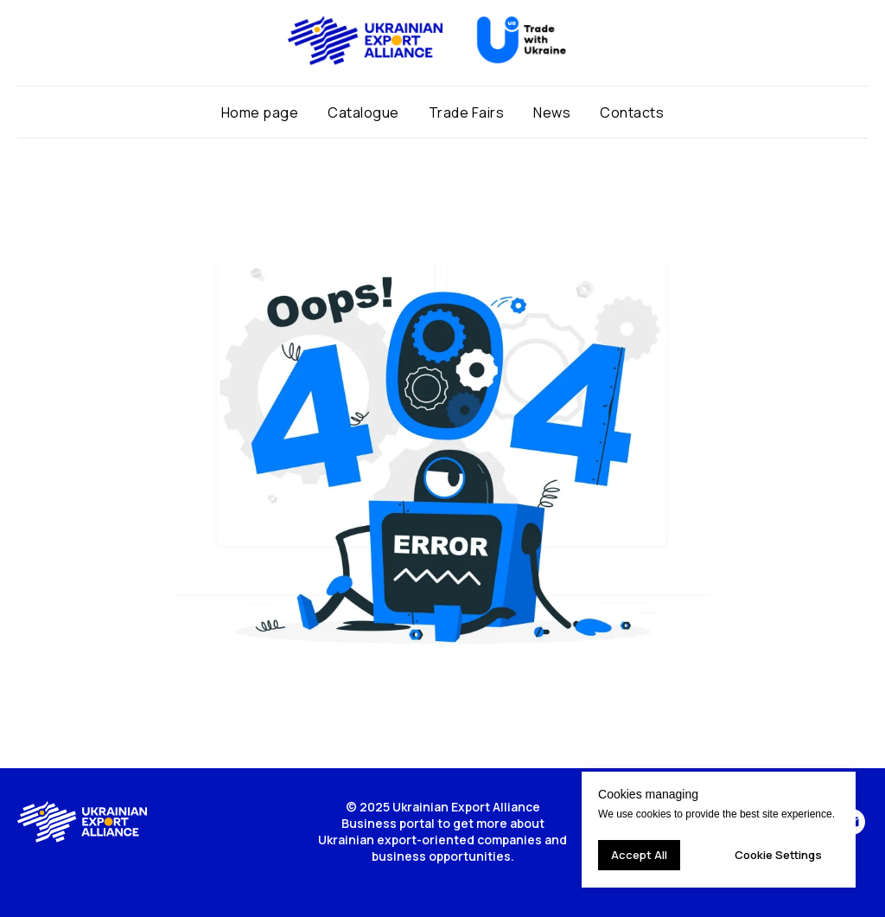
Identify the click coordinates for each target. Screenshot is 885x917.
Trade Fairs (467, 112)
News (551, 112)
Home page (260, 112)
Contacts (632, 112)
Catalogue (363, 112)
